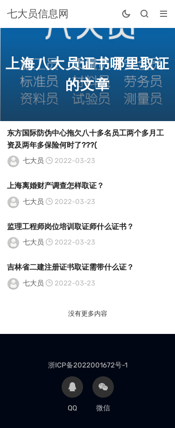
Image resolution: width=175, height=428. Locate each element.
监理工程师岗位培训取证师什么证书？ (70, 226)
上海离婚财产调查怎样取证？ (55, 185)
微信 (103, 394)
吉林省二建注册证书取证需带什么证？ (70, 267)
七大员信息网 (38, 13)
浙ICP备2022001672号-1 (87, 365)
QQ (72, 394)
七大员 (33, 160)
